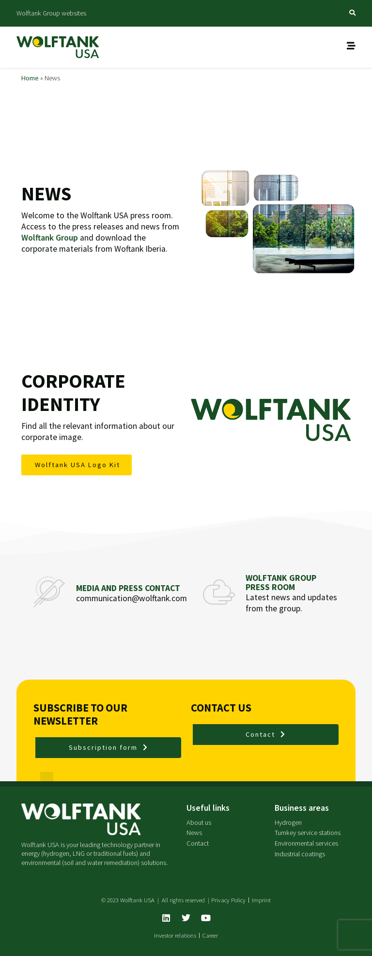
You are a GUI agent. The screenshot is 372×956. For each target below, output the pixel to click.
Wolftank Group (49, 237)
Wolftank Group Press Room (281, 582)
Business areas (302, 808)
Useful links (208, 808)
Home (30, 78)
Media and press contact (128, 588)
